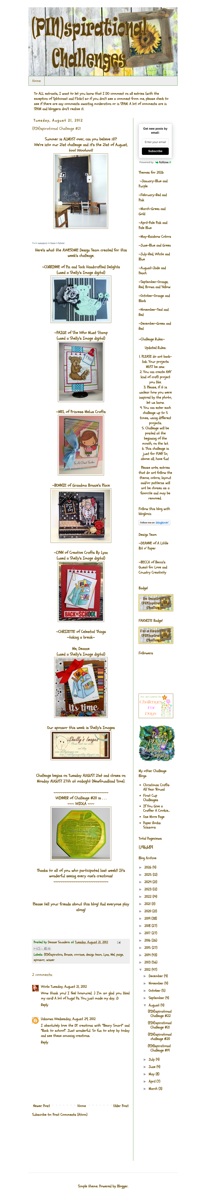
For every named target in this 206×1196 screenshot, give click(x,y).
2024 (148, 882)
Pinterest (61, 243)
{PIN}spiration (53, 954)
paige (119, 954)
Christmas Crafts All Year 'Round (156, 787)
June (153, 1066)
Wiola (45, 986)
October (155, 990)
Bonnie (68, 954)
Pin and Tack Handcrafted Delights (93, 267)
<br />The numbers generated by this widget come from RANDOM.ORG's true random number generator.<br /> (46, 1141)
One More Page (153, 816)
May (152, 1074)
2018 (148, 925)
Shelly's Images (102, 727)
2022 (148, 896)
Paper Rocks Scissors (152, 825)
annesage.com (42, 243)
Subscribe (155, 151)
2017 (148, 933)
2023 (148, 889)
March (154, 1088)
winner (50, 960)
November (156, 983)
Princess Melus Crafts (88, 412)
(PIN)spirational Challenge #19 (159, 1048)
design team (94, 954)
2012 (148, 969)
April (153, 1081)
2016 (148, 940)
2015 (148, 947)
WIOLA (80, 803)
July (152, 1059)
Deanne (52, 243)
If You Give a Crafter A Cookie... (156, 808)
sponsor (39, 960)
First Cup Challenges (150, 797)
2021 (148, 903)
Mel (112, 954)
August (155, 1005)
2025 (148, 874)
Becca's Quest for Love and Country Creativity (153, 567)
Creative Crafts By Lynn (88, 552)
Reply (44, 1004)
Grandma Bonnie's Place (91, 485)
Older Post (121, 1105)
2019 (147, 918)
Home (36, 80)
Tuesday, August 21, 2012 (69, 986)
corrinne (79, 954)
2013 (148, 962)
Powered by (155, 162)
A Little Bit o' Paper (153, 546)
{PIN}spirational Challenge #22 (159, 1013)
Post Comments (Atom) (70, 1114)
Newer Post (41, 1105)
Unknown (47, 1018)
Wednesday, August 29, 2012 (75, 1018)
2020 (148, 911)
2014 (148, 955)
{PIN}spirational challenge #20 (159, 1036)
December (156, 976)
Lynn (106, 954)
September (157, 997)
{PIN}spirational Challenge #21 (159, 1025)
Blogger (122, 1186)
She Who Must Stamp (90, 332)
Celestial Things (93, 631)
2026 (148, 867)
